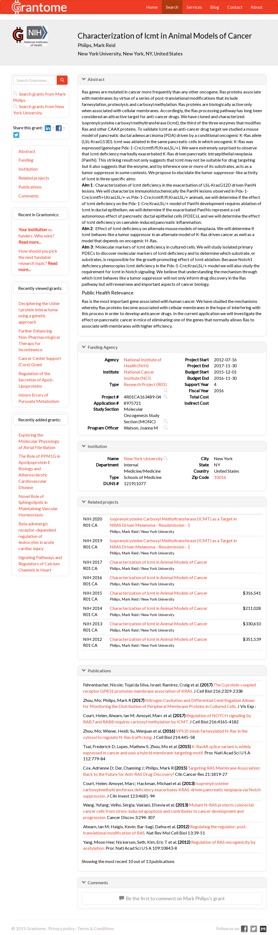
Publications (30, 186)
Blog (214, 7)
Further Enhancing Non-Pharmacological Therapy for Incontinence (39, 340)
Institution (28, 168)
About (257, 7)
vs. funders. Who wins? (36, 235)
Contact (234, 7)
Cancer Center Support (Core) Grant (39, 361)
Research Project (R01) (145, 384)
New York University (143, 458)
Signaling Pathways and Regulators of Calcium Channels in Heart (40, 563)
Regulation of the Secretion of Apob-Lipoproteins (36, 379)
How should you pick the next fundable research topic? (37, 260)
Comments (28, 195)
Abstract (26, 151)
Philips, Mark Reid (96, 45)
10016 (220, 477)
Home (152, 7)
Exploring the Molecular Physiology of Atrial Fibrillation (38, 441)
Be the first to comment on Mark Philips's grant (172, 898)
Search (172, 7)
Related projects (33, 177)
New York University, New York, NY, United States (130, 54)
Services (194, 7)
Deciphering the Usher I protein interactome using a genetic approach (39, 313)
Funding (25, 159)
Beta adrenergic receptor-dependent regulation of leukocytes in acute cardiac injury (37, 536)
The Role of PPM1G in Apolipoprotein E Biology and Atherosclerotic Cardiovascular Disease (39, 471)
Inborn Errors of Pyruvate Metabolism (38, 398)
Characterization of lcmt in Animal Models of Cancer (158, 561)
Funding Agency (103, 347)
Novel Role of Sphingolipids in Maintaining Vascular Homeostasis (38, 505)
